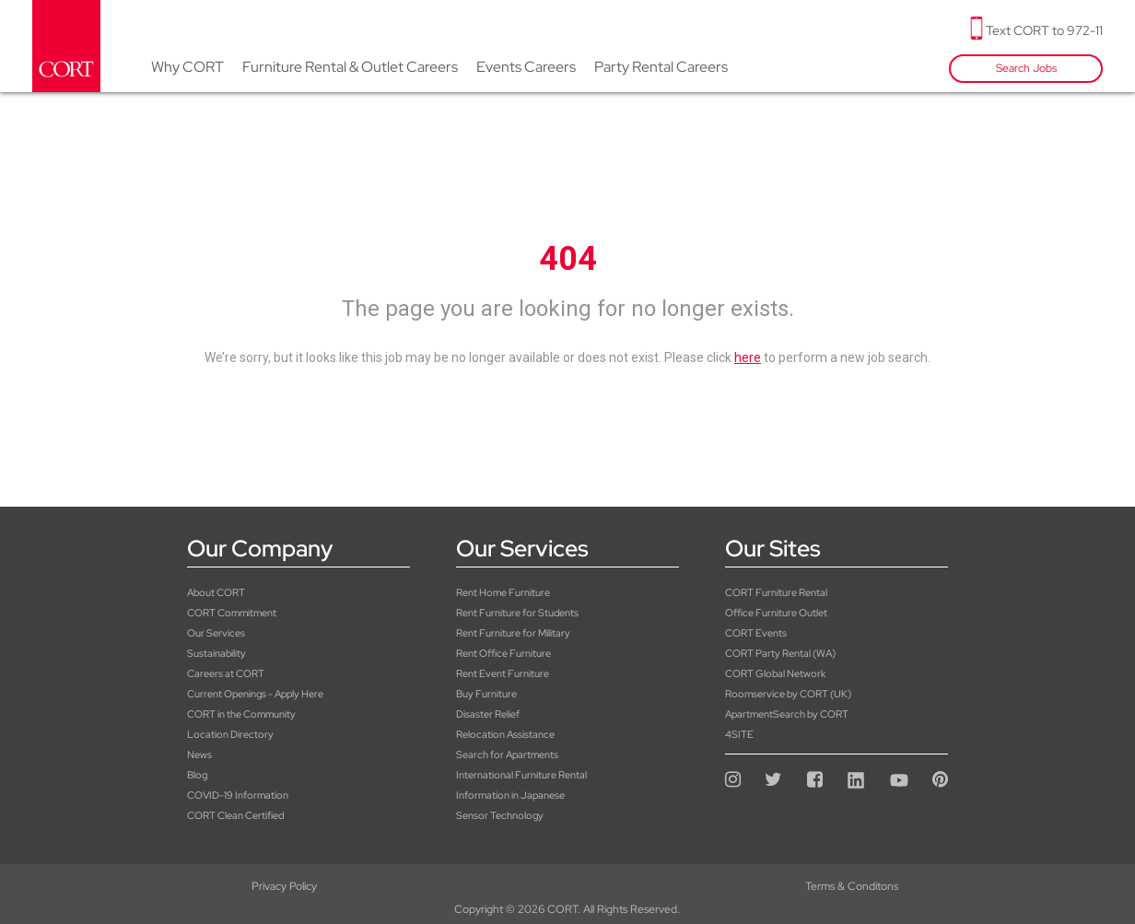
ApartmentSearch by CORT (786, 714)
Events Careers (526, 66)
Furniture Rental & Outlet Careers (350, 66)
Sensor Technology (500, 815)
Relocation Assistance (505, 734)
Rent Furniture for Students (517, 612)
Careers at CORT (225, 673)
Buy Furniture (486, 693)
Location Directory (230, 734)
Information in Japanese (510, 795)
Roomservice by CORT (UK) (788, 693)
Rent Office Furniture (503, 653)
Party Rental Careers (661, 66)
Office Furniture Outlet (776, 612)
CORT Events (756, 632)
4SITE (739, 734)
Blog (197, 774)
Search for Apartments (507, 754)
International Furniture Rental (521, 774)
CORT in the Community (241, 714)
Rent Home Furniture (503, 592)
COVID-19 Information (237, 795)
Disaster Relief (488, 714)
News (199, 754)
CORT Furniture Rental (776, 592)
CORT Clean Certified (235, 815)
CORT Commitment (231, 612)
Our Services (216, 632)
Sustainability (216, 653)
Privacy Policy (189, 886)
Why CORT (187, 66)
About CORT (216, 592)
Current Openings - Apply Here (255, 693)
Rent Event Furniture (502, 673)
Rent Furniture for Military (513, 632)
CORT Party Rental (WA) (780, 653)
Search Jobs (1026, 68)
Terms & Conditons (567, 886)
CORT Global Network (775, 673)
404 (568, 259)
